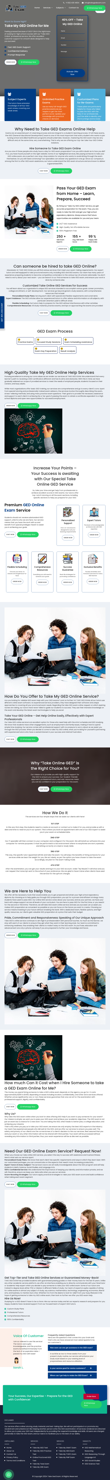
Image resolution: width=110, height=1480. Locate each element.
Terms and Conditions (15, 1460)
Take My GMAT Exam (67, 1447)
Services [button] (47, 8)
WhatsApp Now (94, 8)
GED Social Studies (92, 1460)
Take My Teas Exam (41, 1464)
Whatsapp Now (61, 171)
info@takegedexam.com (93, 3)
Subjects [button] (61, 8)
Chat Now (44, 171)
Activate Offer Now (72, 73)
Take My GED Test (40, 1447)
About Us (10, 1451)
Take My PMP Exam (67, 1457)
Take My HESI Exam (67, 1451)
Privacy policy (12, 1457)
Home (37, 8)
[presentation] (75, 62)
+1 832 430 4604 (71, 3)
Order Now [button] (10, 62)
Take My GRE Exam (41, 1467)
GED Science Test (92, 1464)
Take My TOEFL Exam (67, 1454)
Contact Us (74, 8)
